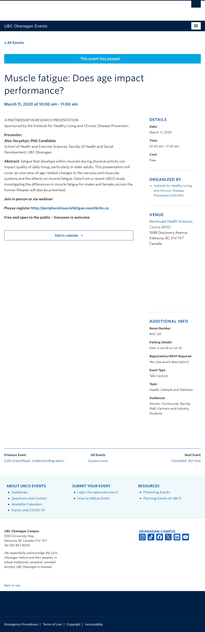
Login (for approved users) (97, 492)
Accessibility (94, 624)
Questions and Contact (29, 498)
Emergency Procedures (21, 624)
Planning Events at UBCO (162, 498)
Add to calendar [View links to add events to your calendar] (66, 235)
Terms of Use (52, 624)
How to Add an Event (93, 498)
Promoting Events (156, 492)
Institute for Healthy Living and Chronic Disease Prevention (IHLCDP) (173, 190)
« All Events (14, 43)
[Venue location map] (171, 281)
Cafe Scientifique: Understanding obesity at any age (35, 461)
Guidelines (20, 492)
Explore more (98, 461)
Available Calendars (27, 504)
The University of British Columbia (87, 9)
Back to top (14, 585)
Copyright (73, 624)
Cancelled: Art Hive (186, 461)
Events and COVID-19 (28, 510)
